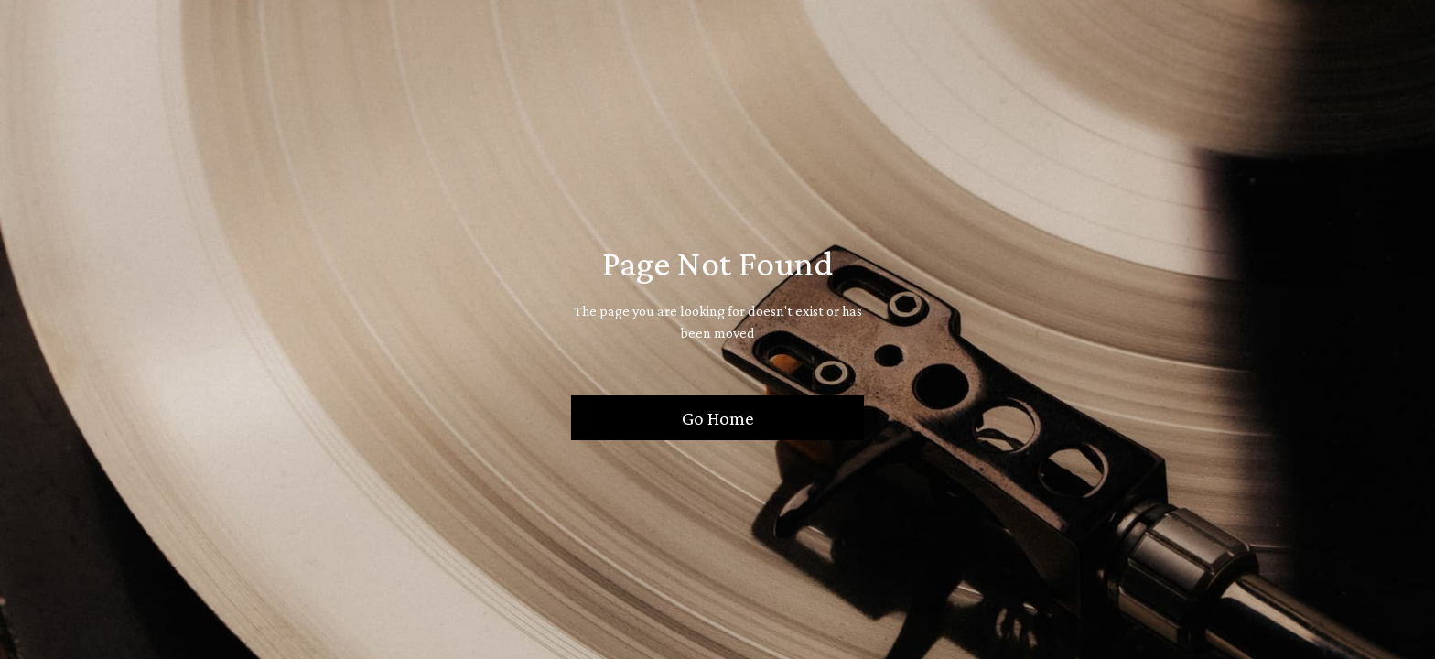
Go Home (718, 417)
